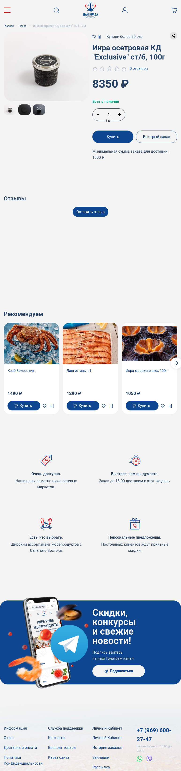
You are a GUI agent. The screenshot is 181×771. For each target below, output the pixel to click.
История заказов (107, 748)
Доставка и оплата (20, 748)
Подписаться (118, 672)
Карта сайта (58, 758)
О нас (8, 738)
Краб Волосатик (22, 370)
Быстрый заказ (157, 137)
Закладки (100, 758)
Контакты (56, 738)
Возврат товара (62, 748)
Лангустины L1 (80, 370)
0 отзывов (139, 69)
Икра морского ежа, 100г (148, 370)
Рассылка (101, 768)
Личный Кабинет (107, 738)
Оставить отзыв (90, 210)
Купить (112, 137)
